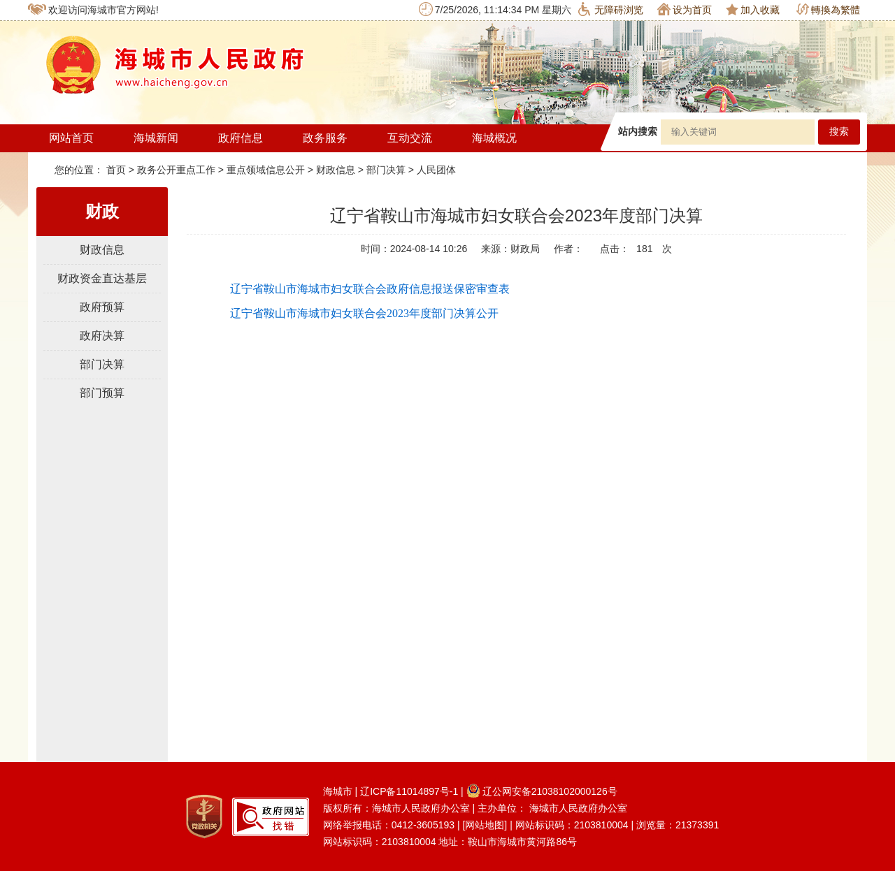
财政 (102, 211)
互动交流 (409, 138)
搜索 (839, 131)
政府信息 (240, 138)
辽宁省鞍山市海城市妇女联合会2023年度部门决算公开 (364, 313)
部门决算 (386, 169)
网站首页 (71, 138)
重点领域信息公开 (266, 169)
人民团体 (436, 169)
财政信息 (335, 169)
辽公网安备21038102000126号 (541, 791)
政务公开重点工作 (176, 169)
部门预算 (102, 393)
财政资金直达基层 (102, 278)
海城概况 (494, 138)
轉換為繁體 (828, 9)
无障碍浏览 (610, 9)
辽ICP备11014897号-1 (409, 791)
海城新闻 (156, 138)
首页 (117, 169)
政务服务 (325, 138)
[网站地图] (484, 824)
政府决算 (102, 336)
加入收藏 (753, 9)
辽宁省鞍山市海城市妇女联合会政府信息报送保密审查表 (370, 289)
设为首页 (684, 9)
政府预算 (102, 307)
